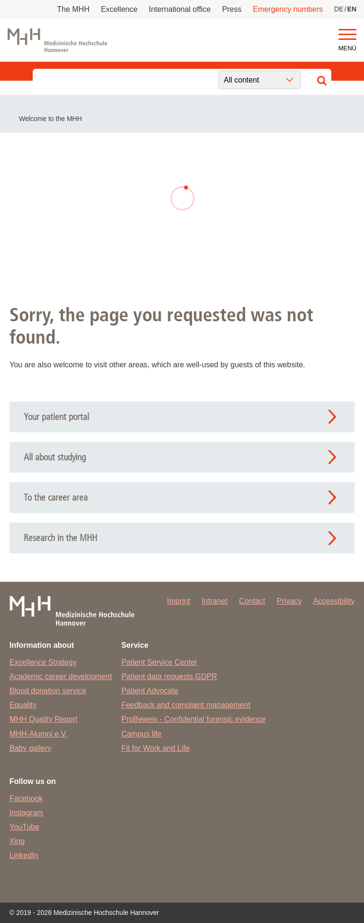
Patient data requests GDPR (169, 676)
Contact (252, 601)
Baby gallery (30, 748)
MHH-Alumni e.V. (38, 734)
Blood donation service (47, 691)
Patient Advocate (149, 691)
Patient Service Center (159, 662)
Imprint (178, 601)
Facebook (26, 798)
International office (179, 9)
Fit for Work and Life (155, 748)
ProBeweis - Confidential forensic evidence (193, 719)
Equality (22, 705)
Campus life (141, 734)
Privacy (289, 601)
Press (232, 9)
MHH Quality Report (43, 719)
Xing (17, 841)
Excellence (119, 9)
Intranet (215, 601)
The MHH (73, 9)
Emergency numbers (288, 9)
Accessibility (334, 601)
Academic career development (60, 676)
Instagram (26, 813)
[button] (347, 35)
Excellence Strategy (42, 662)
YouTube (24, 827)
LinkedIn (23, 855)
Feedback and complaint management (185, 705)
